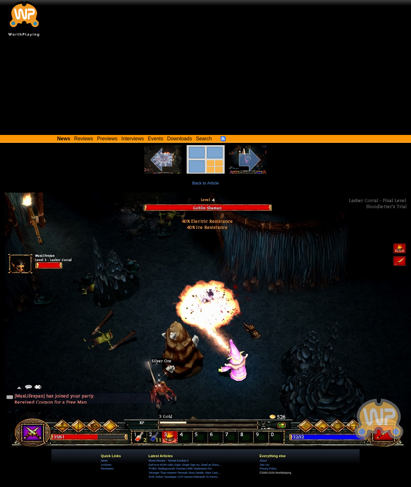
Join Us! (264, 464)
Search (204, 138)
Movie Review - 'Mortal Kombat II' (169, 460)
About (263, 460)
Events (155, 138)
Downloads (179, 138)
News (104, 460)
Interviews (132, 138)
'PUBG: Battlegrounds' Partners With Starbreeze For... (181, 468)
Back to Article (205, 183)
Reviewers (107, 468)
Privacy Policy (268, 468)
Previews (107, 138)
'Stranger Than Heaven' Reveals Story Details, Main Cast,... (185, 472)
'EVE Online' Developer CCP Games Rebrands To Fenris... (184, 476)
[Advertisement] (205, 87)
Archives (106, 464)
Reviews (83, 138)
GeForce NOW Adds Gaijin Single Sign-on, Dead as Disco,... (185, 464)
